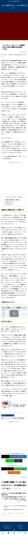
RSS (14, 530)
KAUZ (9, 403)
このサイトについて (7, 526)
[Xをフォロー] (9, 411)
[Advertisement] (14, 26)
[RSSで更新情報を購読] (13, 411)
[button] (18, 460)
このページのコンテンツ (11, 197)
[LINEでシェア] (10, 460)
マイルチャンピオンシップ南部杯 (9, 418)
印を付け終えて (9, 204)
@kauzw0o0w (18, 54)
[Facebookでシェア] (14, 456)
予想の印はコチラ (9, 202)
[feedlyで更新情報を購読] (11, 411)
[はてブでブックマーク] (22, 456)
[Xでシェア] (5, 456)
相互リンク (20, 526)
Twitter (21, 528)
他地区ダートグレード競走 (8, 415)
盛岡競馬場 (21, 418)
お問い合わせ (7, 528)
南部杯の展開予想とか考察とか (12, 200)
